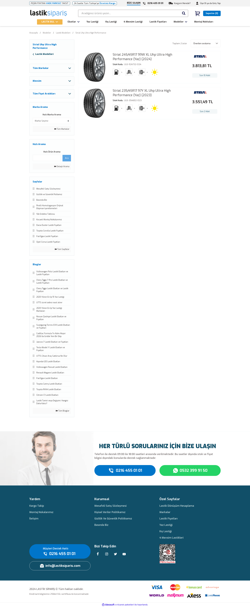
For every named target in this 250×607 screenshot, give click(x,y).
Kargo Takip (36, 505)
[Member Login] (197, 3)
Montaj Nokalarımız (41, 512)
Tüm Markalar (61, 129)
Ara (67, 158)
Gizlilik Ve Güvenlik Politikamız (113, 518)
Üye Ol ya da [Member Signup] (206, 3)
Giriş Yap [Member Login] (216, 3)
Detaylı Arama (61, 166)
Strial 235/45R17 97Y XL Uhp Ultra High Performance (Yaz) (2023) (142, 93)
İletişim (33, 518)
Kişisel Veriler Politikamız (109, 512)
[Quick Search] (47, 158)
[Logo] (48, 13)
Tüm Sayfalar (62, 249)
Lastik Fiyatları (168, 518)
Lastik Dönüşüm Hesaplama (176, 505)
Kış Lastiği (165, 531)
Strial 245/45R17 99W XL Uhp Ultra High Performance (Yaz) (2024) (142, 56)
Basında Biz (101, 525)
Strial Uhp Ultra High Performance (90, 33)
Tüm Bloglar (62, 411)
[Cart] (208, 13)
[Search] (133, 13)
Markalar (164, 512)
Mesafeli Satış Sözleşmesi (110, 505)
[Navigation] (49, 22)
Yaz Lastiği (166, 525)
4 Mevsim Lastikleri (171, 537)
